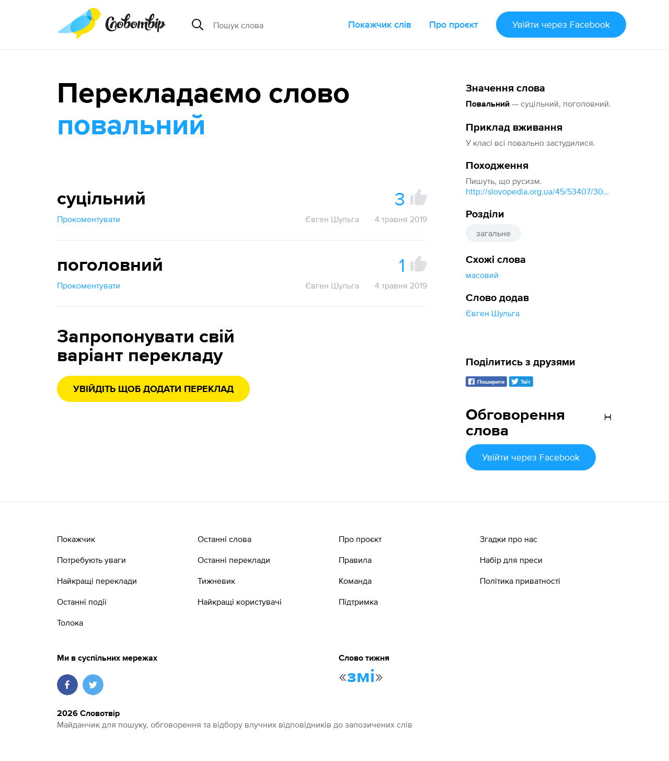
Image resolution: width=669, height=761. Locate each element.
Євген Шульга (493, 313)
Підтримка (358, 601)
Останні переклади (234, 559)
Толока (70, 622)
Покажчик (76, 539)
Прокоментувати (88, 219)
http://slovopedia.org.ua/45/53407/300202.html (539, 191)
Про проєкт (453, 24)
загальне (493, 233)
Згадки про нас (508, 539)
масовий (482, 275)
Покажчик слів (379, 24)
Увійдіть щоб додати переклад (153, 389)
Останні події (82, 601)
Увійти (561, 24)
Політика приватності (520, 580)
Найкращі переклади (97, 580)
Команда (355, 580)
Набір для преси (511, 559)
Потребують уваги (91, 559)
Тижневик (216, 580)
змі (361, 676)
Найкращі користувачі (240, 601)
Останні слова (224, 539)
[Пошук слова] (276, 24)
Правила (355, 559)
